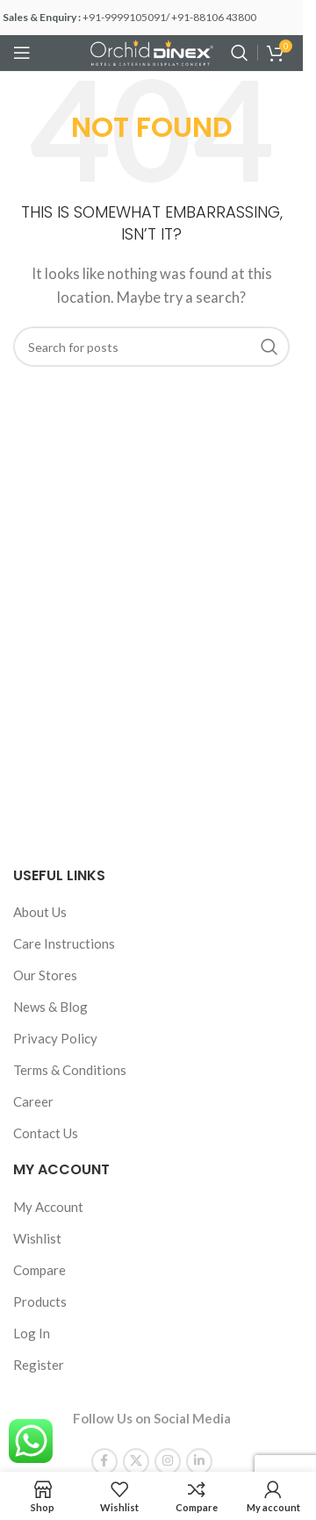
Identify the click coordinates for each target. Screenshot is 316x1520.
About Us (40, 912)
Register (38, 1365)
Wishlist (37, 1238)
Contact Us (45, 1133)
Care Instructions (64, 943)
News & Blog (50, 1007)
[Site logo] (151, 51)
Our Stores (45, 975)
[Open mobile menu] (22, 52)
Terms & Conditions (69, 1070)
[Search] (239, 52)
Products (40, 1301)
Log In (31, 1333)
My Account (48, 1207)
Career (33, 1101)
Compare (39, 1270)
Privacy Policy (55, 1038)
